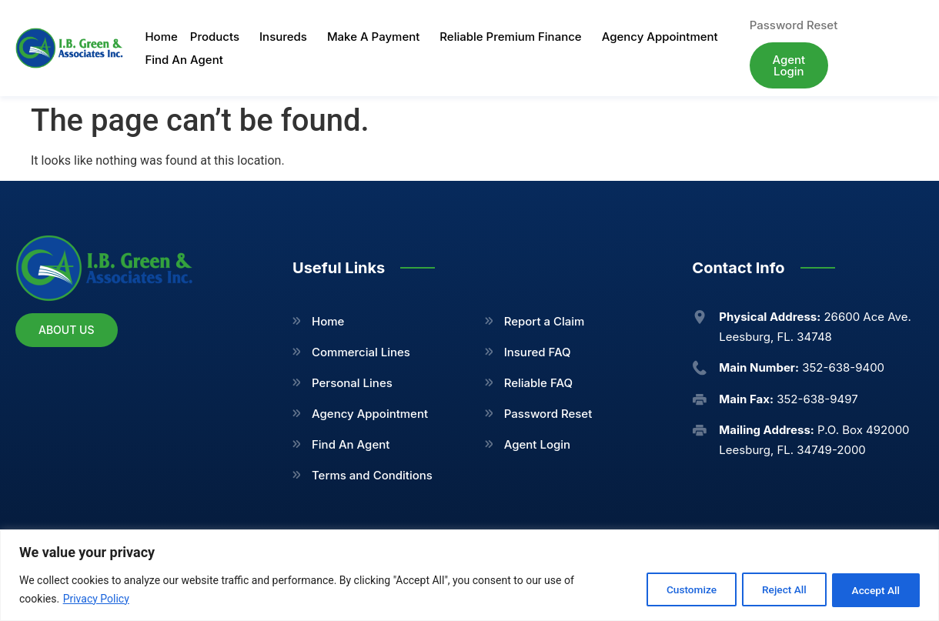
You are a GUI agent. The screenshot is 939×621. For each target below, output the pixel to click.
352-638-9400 (801, 367)
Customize (675, 589)
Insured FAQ (537, 352)
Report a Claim (544, 321)
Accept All (872, 589)
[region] (469, 575)
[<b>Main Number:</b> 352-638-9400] (699, 368)
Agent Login (537, 444)
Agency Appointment (660, 36)
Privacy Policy (96, 599)
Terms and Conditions (372, 475)
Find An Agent (183, 59)
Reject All (774, 589)
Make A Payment (377, 37)
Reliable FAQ (538, 383)
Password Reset (548, 413)
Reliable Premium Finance (514, 37)
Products (218, 37)
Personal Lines (352, 383)
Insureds (287, 37)
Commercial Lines (361, 352)
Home (161, 36)
